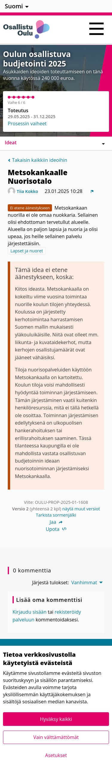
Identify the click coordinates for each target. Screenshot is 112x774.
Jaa (56, 522)
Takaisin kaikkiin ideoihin (37, 160)
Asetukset (56, 755)
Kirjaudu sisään (30, 612)
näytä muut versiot (81, 509)
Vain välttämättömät (56, 737)
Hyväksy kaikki (56, 719)
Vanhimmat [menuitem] (84, 582)
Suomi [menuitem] (14, 6)
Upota (56, 529)
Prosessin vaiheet (27, 123)
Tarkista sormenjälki (56, 515)
